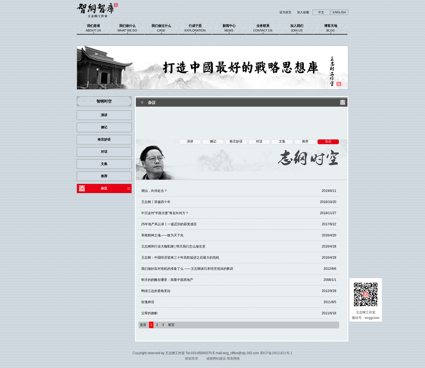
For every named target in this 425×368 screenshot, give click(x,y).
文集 (104, 164)
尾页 (171, 325)
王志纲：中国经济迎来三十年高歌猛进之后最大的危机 (238, 257)
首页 (143, 325)
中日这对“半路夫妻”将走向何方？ (238, 213)
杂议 (104, 188)
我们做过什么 (161, 28)
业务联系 (263, 28)
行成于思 (195, 28)
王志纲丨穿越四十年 (238, 201)
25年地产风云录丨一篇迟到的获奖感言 (238, 224)
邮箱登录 (191, 358)
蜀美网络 (233, 358)
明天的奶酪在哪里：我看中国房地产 (238, 279)
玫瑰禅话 (238, 302)
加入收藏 (303, 12)
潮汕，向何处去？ (238, 190)
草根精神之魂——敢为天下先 (238, 235)
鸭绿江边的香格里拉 (238, 290)
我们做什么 (127, 28)
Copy (136, 353)
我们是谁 (93, 28)
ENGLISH (339, 12)
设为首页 (285, 12)
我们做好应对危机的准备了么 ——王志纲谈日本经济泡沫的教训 (238, 268)
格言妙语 (104, 139)
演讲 (104, 115)
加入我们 (297, 28)
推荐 (104, 176)
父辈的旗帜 (238, 313)
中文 (321, 12)
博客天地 (330, 28)
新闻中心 (229, 28)
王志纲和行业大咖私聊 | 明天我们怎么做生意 (238, 246)
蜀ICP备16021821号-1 (276, 353)
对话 (104, 152)
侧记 (104, 127)
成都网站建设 (216, 358)
